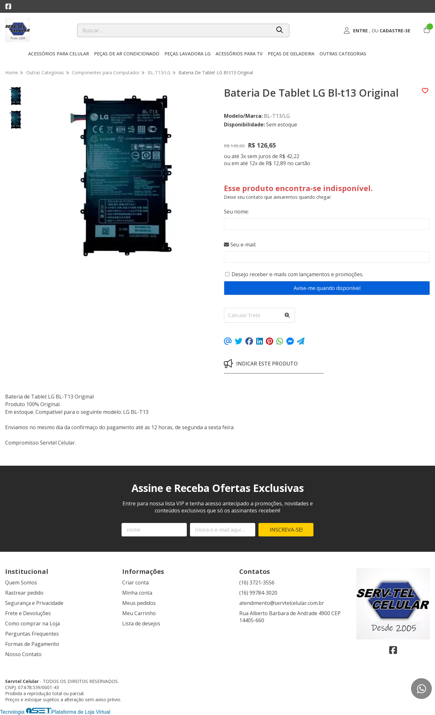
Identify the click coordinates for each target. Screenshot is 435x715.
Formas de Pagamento (32, 643)
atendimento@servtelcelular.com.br (281, 603)
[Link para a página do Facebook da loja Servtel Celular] (8, 6)
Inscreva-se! (286, 529)
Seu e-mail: (240, 244)
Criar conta (135, 582)
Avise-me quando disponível (327, 288)
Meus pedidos (139, 603)
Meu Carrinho (139, 613)
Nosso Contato (23, 654)
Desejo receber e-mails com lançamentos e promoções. (297, 274)
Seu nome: (236, 211)
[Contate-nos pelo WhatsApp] (421, 688)
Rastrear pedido (24, 592)
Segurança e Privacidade (34, 603)
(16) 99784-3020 (258, 592)
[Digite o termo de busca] (174, 30)
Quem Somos (21, 582)
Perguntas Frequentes (32, 633)
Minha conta (137, 592)
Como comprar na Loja (32, 623)
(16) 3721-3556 (256, 582)
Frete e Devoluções (28, 613)
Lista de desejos (141, 623)
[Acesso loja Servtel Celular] (376, 30)
